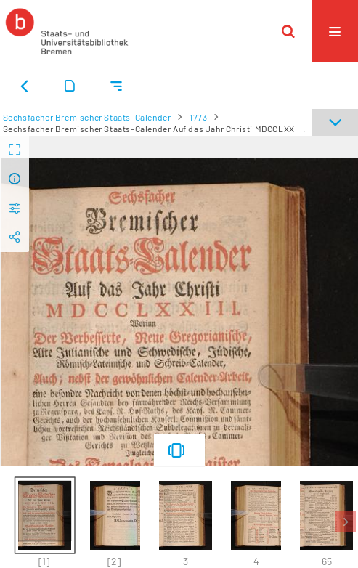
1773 (198, 117)
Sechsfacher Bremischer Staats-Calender (87, 117)
